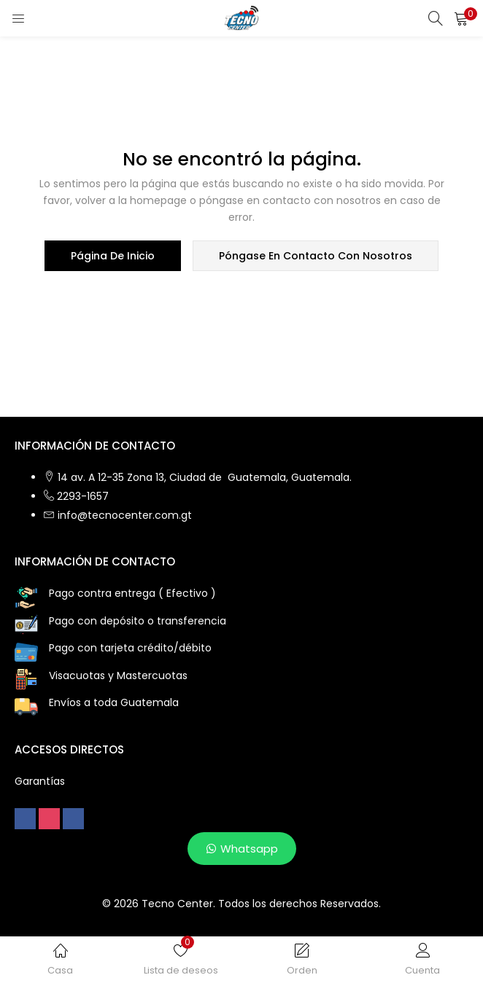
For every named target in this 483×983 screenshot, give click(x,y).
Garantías (40, 781)
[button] (461, 18)
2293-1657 (83, 496)
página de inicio (113, 255)
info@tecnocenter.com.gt (125, 515)
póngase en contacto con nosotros (315, 255)
